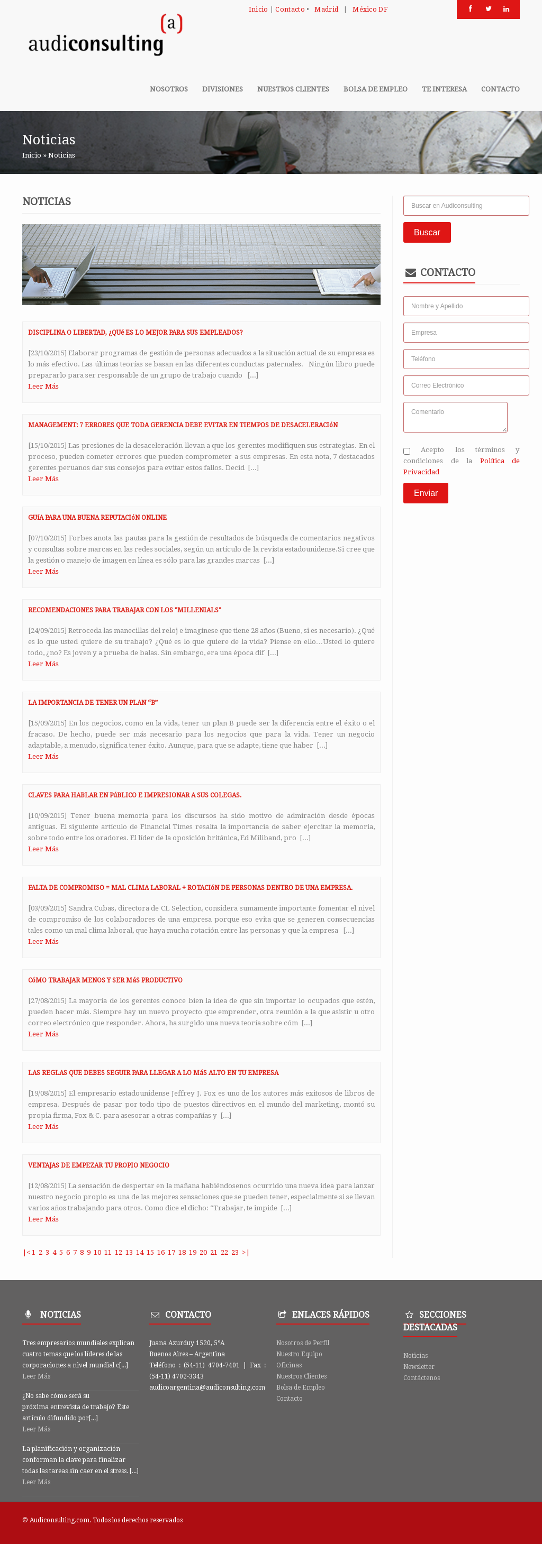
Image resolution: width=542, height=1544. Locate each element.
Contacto (289, 9)
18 (182, 1252)
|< (26, 1252)
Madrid (326, 9)
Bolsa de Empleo (300, 1387)
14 (139, 1252)
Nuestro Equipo (299, 1354)
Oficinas (289, 1365)
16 (161, 1252)
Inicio (258, 9)
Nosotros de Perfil (302, 1343)
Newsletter (419, 1367)
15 (150, 1252)
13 (129, 1252)
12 (118, 1252)
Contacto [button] (500, 89)
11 (108, 1252)
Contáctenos (421, 1378)
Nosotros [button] (169, 89)
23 (235, 1252)
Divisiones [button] (222, 89)
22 (224, 1252)
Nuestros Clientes (301, 1376)
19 (192, 1252)
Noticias (415, 1355)
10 (97, 1252)
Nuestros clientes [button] (293, 89)
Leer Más (43, 386)
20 (203, 1252)
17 (171, 1252)
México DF (370, 9)
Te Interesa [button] (444, 89)
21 (214, 1252)
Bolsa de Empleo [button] (376, 89)
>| (246, 1252)
